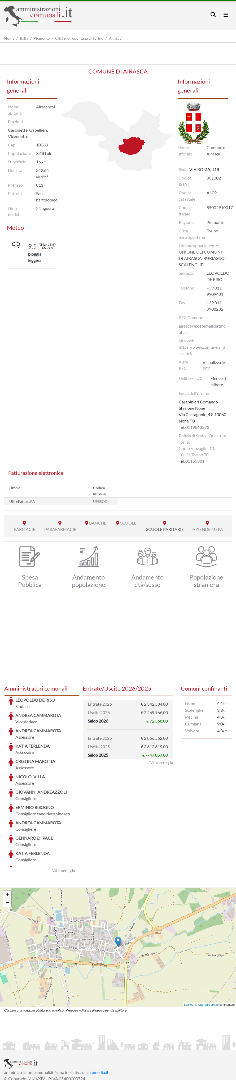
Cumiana (193, 723)
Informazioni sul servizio (26, 1045)
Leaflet (188, 965)
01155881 (194, 460)
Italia (24, 38)
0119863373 (197, 427)
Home (9, 38)
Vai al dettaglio (63, 831)
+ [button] (7, 855)
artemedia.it (97, 1032)
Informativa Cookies (108, 1045)
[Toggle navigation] (213, 15)
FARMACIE (24, 529)
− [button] (7, 863)
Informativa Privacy (69, 1045)
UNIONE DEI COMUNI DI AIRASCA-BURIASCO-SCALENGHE (202, 258)
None (190, 703)
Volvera (192, 730)
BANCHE (97, 522)
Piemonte (42, 38)
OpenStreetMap (208, 965)
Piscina (191, 716)
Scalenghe (194, 710)
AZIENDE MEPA (208, 529)
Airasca (115, 38)
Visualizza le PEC (214, 365)
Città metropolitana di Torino (79, 38)
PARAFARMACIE (60, 529)
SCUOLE (128, 522)
